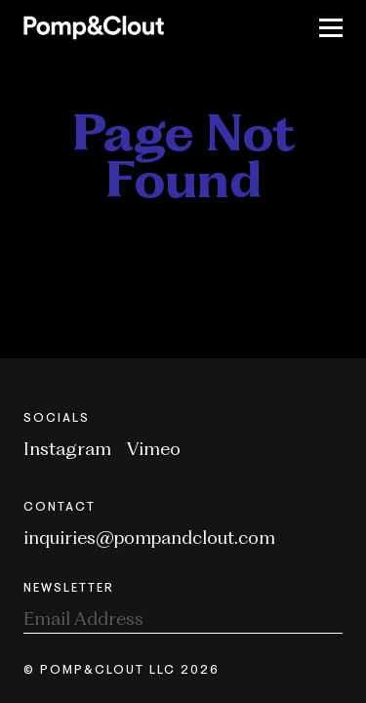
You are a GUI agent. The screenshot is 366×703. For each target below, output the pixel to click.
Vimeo (154, 448)
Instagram (67, 448)
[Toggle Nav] (331, 27)
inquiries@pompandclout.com (149, 537)
